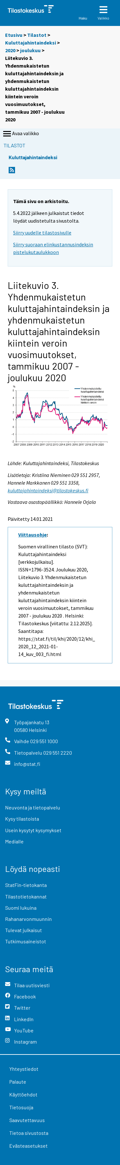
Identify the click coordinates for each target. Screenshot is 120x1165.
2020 (10, 50)
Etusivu (13, 35)
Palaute (17, 1082)
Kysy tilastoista (22, 819)
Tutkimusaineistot (25, 941)
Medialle (14, 841)
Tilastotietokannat (26, 896)
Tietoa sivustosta (28, 1133)
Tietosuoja (21, 1107)
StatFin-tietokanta (26, 885)
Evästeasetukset (28, 1146)
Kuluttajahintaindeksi (30, 42)
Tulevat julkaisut (23, 930)
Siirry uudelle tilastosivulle (42, 232)
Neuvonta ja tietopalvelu (32, 807)
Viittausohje (32, 534)
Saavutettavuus (27, 1120)
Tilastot (36, 35)
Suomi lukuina (20, 908)
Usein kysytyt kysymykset (33, 830)
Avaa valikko (20, 134)
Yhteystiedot (23, 1069)
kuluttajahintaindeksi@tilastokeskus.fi (48, 490)
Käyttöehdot (23, 1094)
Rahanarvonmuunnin (28, 919)
